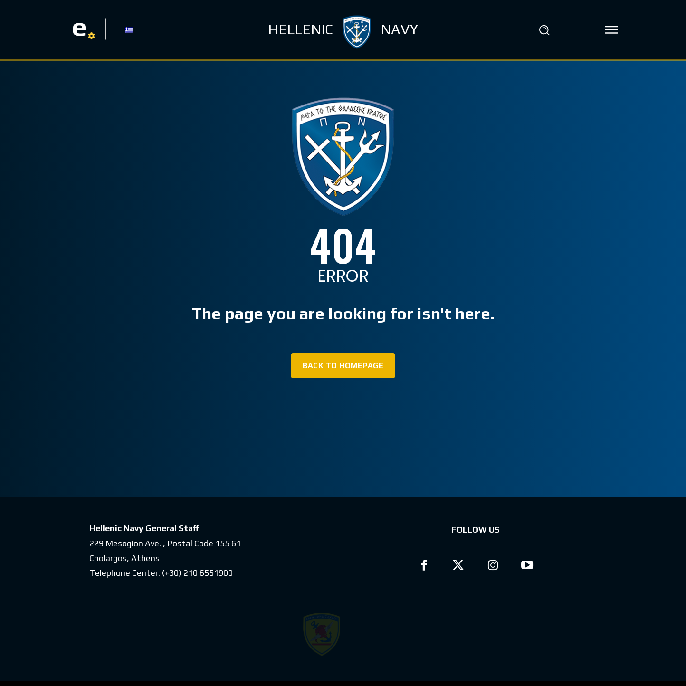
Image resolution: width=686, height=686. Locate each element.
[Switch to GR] (129, 29)
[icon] (611, 30)
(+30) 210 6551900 (197, 573)
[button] (544, 30)
